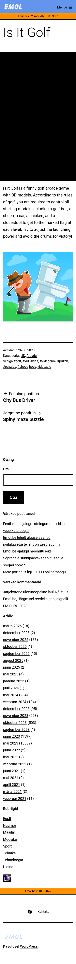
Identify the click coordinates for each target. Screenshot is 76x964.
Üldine (8, 867)
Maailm (9, 832)
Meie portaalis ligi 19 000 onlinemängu (34, 572)
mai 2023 (10, 743)
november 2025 (15, 639)
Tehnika (9, 853)
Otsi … (8, 469)
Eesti (7, 818)
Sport (7, 846)
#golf (17, 361)
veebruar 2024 (14, 702)
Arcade (32, 356)
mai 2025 (10, 674)
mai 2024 (10, 695)
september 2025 (16, 653)
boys (32, 367)
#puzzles (9, 367)
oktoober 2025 (15, 646)
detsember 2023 (16, 709)
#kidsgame (48, 361)
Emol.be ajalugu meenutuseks (27, 551)
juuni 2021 (11, 771)
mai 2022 (10, 757)
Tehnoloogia (13, 860)
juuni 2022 (11, 750)
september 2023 (16, 729)
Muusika (10, 839)
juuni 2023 (11, 736)
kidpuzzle (44, 367)
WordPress (29, 946)
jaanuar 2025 (13, 681)
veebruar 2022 (14, 764)
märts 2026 (12, 626)
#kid (25, 361)
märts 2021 (12, 791)
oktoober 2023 (15, 722)
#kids (34, 361)
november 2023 (15, 715)
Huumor (9, 825)
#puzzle (63, 361)
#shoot (22, 367)
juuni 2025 (11, 667)
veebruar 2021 (14, 798)
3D (23, 356)
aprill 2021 (11, 784)
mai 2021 (10, 778)
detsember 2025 (16, 633)
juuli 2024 (11, 688)
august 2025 (13, 660)
